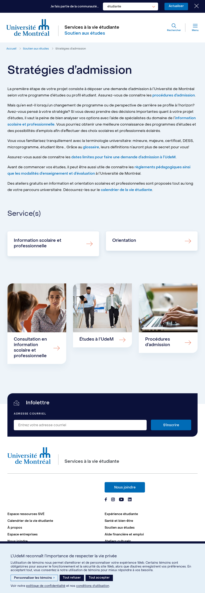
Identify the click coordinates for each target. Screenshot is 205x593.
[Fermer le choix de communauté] (193, 6)
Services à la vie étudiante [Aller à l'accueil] (92, 27)
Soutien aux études (36, 48)
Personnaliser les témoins (34, 578)
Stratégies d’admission (70, 48)
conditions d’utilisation (92, 586)
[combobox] (130, 6)
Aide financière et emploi (124, 534)
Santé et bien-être (119, 521)
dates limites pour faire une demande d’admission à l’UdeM (123, 157)
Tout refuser (72, 578)
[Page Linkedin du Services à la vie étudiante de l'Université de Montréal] (130, 500)
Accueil (11, 48)
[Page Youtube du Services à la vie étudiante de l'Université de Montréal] (121, 500)
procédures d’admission (173, 95)
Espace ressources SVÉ (26, 514)
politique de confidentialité (45, 586)
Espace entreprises (22, 534)
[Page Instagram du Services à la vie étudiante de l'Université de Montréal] (113, 500)
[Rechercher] (174, 27)
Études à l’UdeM (96, 339)
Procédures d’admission (157, 342)
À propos (14, 527)
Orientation (124, 240)
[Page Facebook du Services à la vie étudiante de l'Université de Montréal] (106, 500)
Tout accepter (99, 578)
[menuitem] (53, 514)
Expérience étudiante (121, 514)
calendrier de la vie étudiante (126, 190)
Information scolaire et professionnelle (37, 243)
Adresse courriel (30, 413)
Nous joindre (125, 487)
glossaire (91, 147)
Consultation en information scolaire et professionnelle (30, 348)
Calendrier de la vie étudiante (30, 521)
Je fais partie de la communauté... (75, 6)
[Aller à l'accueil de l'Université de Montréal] (28, 27)
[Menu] (192, 27)
